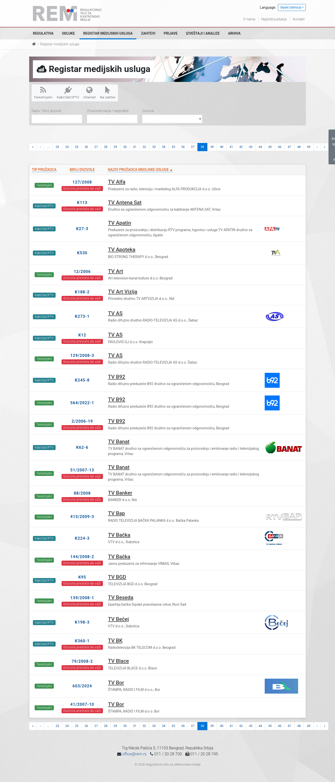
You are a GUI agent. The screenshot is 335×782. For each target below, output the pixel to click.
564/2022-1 (82, 402)
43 (250, 147)
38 (202, 147)
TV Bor (116, 683)
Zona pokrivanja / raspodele (108, 111)
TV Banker (120, 493)
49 (308, 147)
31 (134, 147)
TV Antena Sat (125, 202)
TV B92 (116, 377)
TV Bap (116, 513)
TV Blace (118, 661)
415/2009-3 (82, 516)
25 (77, 147)
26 (86, 147)
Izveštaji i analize (203, 33)
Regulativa (43, 33)
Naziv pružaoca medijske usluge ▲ (140, 170)
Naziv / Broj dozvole (46, 111)
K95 (82, 577)
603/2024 (82, 686)
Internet (90, 92)
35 (173, 147)
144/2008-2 (82, 556)
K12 (82, 335)
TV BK (115, 641)
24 (67, 147)
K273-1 (82, 316)
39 (212, 147)
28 (105, 147)
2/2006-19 (82, 421)
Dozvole (148, 111)
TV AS (115, 313)
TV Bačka (119, 535)
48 (299, 147)
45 (270, 147)
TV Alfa (116, 182)
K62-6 (82, 447)
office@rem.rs (134, 754)
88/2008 (82, 493)
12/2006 (82, 271)
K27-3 (82, 228)
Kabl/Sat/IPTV (68, 92)
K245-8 (82, 380)
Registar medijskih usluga (108, 33)
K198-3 (82, 622)
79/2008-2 (82, 661)
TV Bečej (118, 619)
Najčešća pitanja (274, 19)
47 (289, 147)
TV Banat (118, 442)
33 (154, 147)
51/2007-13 (82, 470)
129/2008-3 (82, 355)
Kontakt (299, 19)
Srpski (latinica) (290, 7)
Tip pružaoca (44, 170)
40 (221, 147)
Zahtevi (148, 33)
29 (115, 147)
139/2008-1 (82, 597)
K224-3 (82, 538)
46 (279, 147)
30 (125, 147)
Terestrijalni (43, 92)
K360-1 (82, 641)
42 (241, 147)
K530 (82, 253)
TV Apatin (119, 223)
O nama (249, 19)
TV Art (115, 271)
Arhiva (234, 33)
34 (164, 147)
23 (57, 147)
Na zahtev (108, 92)
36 (183, 147)
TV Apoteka (121, 250)
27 (96, 147)
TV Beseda (120, 597)
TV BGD (117, 577)
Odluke (68, 33)
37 (192, 147)
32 (144, 147)
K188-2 (82, 292)
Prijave (171, 33)
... (48, 147)
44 (260, 147)
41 (231, 147)
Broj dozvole (82, 170)
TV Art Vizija (122, 292)
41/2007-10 (82, 704)
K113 (82, 202)
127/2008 (82, 182)
